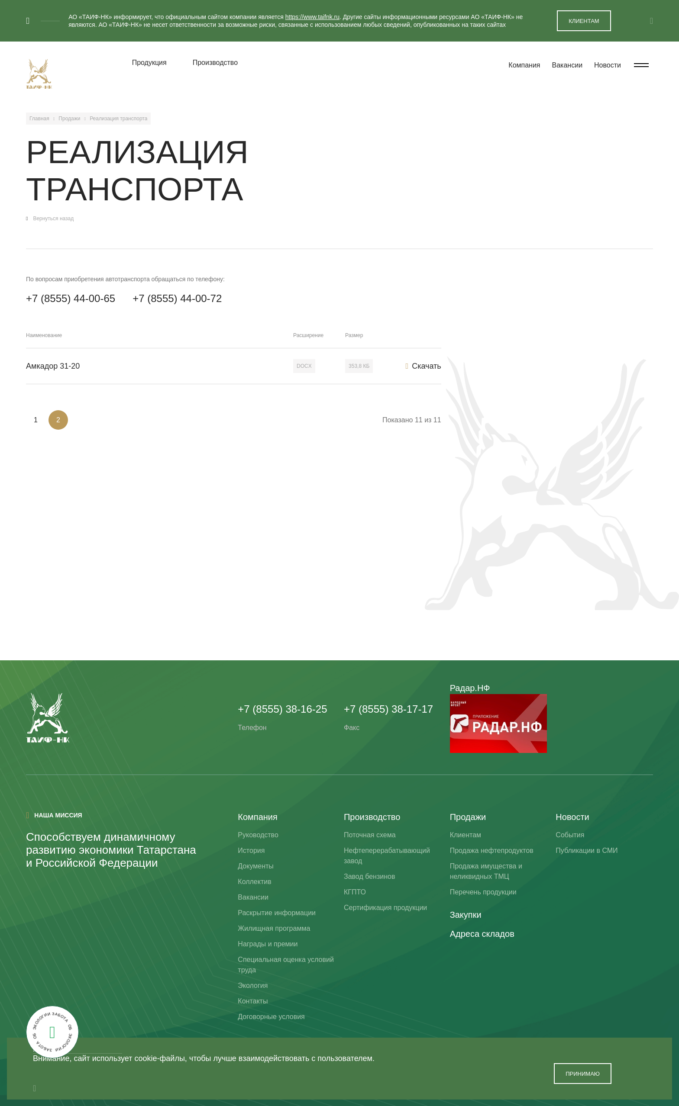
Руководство (258, 835)
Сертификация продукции (385, 907)
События (570, 835)
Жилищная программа (274, 928)
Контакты (253, 1001)
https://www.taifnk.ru (312, 16)
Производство (215, 62)
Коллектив (254, 881)
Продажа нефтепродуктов (492, 850)
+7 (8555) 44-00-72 (177, 298)
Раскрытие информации (277, 912)
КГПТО (355, 892)
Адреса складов (482, 934)
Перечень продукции (483, 892)
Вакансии (567, 65)
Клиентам (465, 835)
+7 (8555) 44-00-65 (70, 298)
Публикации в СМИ (587, 850)
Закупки (466, 915)
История (251, 850)
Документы (255, 866)
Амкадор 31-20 (53, 366)
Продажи (69, 119)
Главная (39, 119)
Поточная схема (370, 835)
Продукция (149, 62)
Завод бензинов (369, 876)
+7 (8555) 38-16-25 (282, 709)
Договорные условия (271, 1016)
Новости (607, 65)
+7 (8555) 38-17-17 (388, 709)
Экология (253, 985)
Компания (524, 65)
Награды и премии (267, 944)
